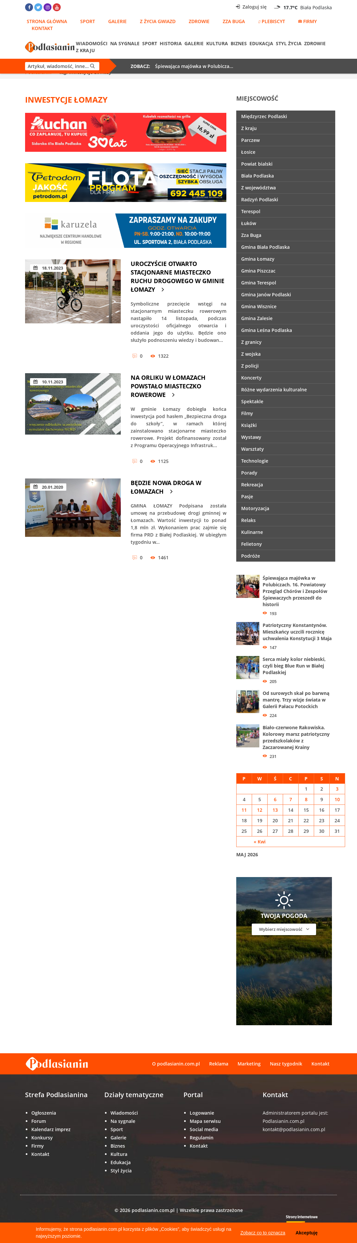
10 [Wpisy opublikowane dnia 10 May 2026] (337, 799)
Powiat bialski (257, 164)
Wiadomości (92, 43)
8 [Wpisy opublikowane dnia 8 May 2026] (306, 799)
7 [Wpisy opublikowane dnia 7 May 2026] (290, 799)
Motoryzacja (255, 508)
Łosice (248, 152)
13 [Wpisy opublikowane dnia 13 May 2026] (275, 810)
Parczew (250, 140)
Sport (87, 21)
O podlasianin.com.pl (176, 1064)
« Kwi (260, 841)
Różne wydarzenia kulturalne (274, 389)
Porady (249, 473)
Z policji (250, 366)
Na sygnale (125, 43)
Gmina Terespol (258, 282)
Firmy (307, 21)
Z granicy (251, 342)
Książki (249, 425)
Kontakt (42, 28)
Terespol (250, 211)
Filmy (247, 413)
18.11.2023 (48, 268)
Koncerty (251, 378)
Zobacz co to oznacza (262, 1232)
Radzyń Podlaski (259, 199)
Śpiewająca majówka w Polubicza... (194, 66)
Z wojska (251, 354)
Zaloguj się (251, 7)
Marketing (249, 1064)
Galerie (117, 21)
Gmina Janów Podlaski (266, 294)
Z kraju (85, 50)
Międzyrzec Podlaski (264, 116)
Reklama (218, 1064)
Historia (171, 43)
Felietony (251, 544)
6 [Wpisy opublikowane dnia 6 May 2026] (275, 799)
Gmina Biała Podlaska (265, 247)
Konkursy (42, 1137)
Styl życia (289, 43)
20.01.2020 (48, 487)
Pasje (247, 496)
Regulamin (201, 1137)
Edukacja (261, 43)
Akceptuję (307, 1232)
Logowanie (202, 1113)
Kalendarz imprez (51, 1129)
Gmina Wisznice (258, 306)
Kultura (217, 43)
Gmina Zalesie (257, 318)
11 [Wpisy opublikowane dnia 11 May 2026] (244, 810)
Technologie (254, 461)
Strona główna (47, 21)
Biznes (239, 43)
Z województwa (258, 187)
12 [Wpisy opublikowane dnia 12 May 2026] (259, 810)
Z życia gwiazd (158, 21)
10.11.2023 (48, 382)
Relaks (248, 520)
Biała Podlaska (257, 176)
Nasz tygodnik (286, 1064)
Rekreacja (252, 484)
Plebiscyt (271, 21)
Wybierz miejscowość (284, 929)
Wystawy (251, 437)
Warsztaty (252, 449)
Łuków (248, 223)
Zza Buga (234, 21)
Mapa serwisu (205, 1121)
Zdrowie (199, 21)
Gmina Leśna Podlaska (266, 330)
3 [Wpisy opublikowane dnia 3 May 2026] (337, 789)
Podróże (250, 556)
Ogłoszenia (43, 1113)
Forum (38, 1121)
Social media (204, 1129)
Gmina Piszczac (258, 271)
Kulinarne (252, 532)
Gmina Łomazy (258, 259)
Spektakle (252, 401)
